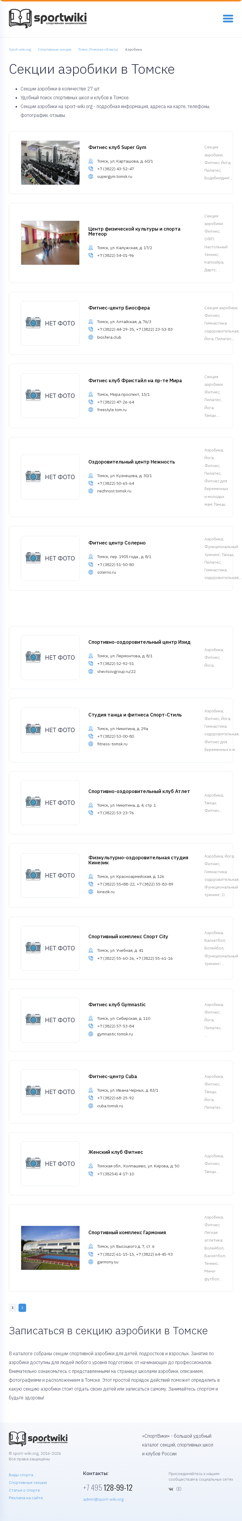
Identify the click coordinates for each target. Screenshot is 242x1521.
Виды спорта (21, 1474)
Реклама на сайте (26, 1497)
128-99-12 (107, 1487)
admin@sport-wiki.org (103, 1499)
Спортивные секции (28, 1482)
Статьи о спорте (24, 1490)
